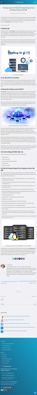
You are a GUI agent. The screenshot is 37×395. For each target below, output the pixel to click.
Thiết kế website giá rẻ (7, 358)
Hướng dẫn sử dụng (6, 347)
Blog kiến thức (18, 6)
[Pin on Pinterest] (22, 259)
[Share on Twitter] (17, 259)
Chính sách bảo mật (6, 345)
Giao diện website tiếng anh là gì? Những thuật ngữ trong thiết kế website (19, 327)
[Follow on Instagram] (4, 388)
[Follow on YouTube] (10, 388)
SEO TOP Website (6, 361)
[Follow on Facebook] (2, 388)
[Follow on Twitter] (6, 388)
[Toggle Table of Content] (11, 25)
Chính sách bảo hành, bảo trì (8, 343)
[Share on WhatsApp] (13, 259)
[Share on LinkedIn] (24, 259)
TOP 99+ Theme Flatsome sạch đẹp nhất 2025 (14, 319)
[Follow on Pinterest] (8, 388)
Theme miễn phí (5, 363)
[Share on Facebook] (15, 259)
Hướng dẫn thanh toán (6, 349)
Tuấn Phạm (24, 13)
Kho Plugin (4, 356)
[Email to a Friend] (20, 259)
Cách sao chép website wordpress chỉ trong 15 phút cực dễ (16, 323)
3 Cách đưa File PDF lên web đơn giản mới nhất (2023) (15, 330)
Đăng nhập (34, 296)
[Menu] (1, 2)
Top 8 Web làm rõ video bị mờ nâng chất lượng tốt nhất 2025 (16, 316)
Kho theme (4, 354)
